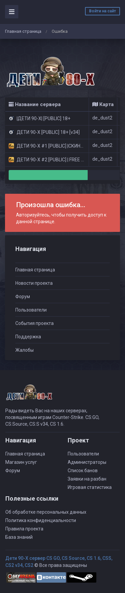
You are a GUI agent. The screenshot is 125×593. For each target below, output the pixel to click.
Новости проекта (34, 283)
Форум (22, 296)
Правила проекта (24, 528)
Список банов (83, 470)
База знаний (19, 537)
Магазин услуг (21, 462)
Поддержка (28, 336)
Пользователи (31, 310)
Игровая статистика (90, 487)
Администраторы (87, 462)
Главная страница (23, 31)
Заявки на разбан (87, 479)
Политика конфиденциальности (40, 520)
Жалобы (24, 350)
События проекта (34, 323)
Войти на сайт (102, 11)
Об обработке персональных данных (45, 512)
